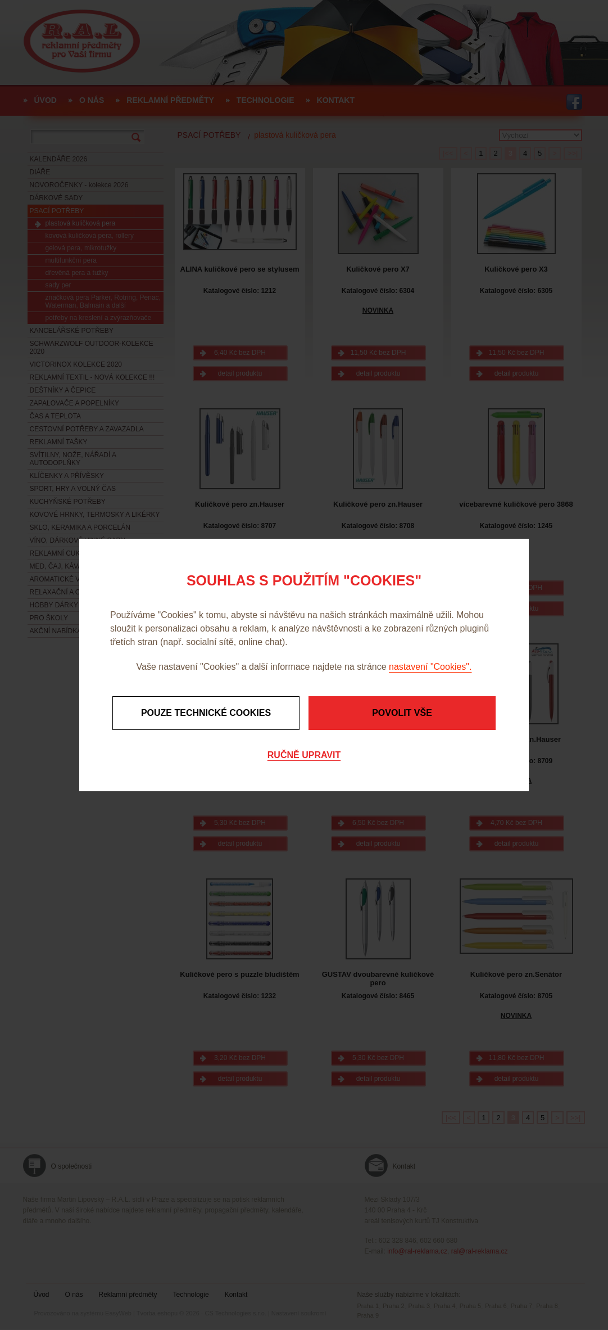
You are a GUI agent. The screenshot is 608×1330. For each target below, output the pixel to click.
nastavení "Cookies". (430, 666)
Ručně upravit (304, 755)
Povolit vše (402, 713)
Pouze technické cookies (206, 713)
